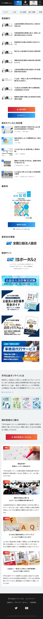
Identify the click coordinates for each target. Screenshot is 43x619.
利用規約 (33, 602)
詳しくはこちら (7, 392)
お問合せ (33, 4)
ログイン (18, 4)
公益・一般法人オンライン (10, 3)
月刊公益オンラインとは (16, 599)
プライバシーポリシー (21, 602)
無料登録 (25, 4)
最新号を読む (21, 224)
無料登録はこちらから (22, 437)
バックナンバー (30, 599)
